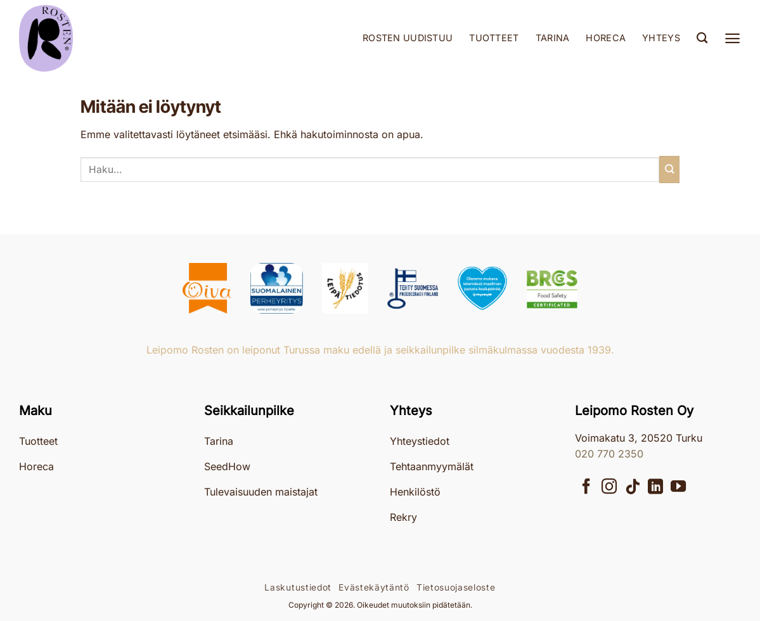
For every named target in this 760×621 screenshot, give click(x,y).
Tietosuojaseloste (456, 587)
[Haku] (702, 38)
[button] (732, 38)
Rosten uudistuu (408, 37)
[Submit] (669, 169)
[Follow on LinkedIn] (655, 487)
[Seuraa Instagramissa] (609, 487)
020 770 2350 (609, 453)
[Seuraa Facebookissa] (586, 487)
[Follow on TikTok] (632, 487)
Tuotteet (493, 37)
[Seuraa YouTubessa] (678, 487)
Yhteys (661, 37)
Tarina (553, 37)
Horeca (606, 37)
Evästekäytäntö (373, 587)
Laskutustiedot (298, 587)
